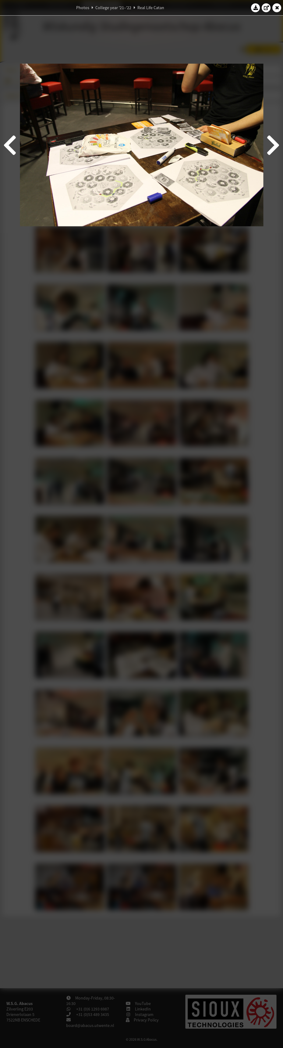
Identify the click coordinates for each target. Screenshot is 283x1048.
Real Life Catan (150, 7)
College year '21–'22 (113, 7)
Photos (82, 7)
